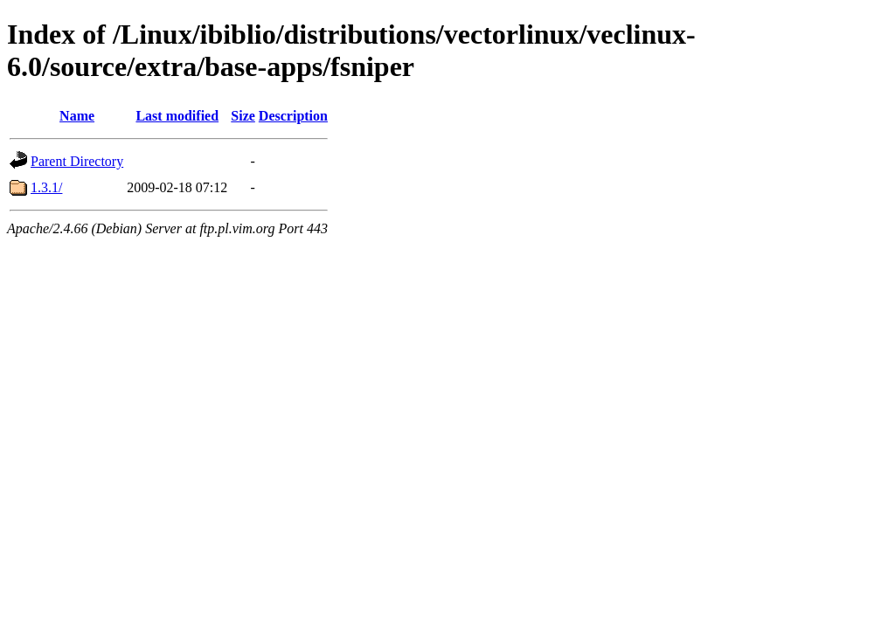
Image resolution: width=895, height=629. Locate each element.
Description (293, 115)
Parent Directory (77, 161)
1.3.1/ (46, 187)
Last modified (177, 115)
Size (243, 115)
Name (76, 115)
